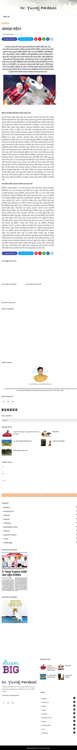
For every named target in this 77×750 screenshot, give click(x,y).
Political (6, 512)
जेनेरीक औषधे (68, 647)
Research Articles (9, 516)
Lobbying (6, 505)
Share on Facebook (9, 39)
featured (6, 497)
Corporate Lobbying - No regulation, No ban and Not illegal (26, 414)
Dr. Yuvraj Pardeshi (8, 34)
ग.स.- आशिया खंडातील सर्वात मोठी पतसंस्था (22, 423)
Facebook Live (8, 493)
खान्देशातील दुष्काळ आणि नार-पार (20, 432)
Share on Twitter (26, 39)
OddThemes (44, 730)
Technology (5, 23)
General (6, 501)
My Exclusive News (10, 508)
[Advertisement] (38, 621)
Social (5, 520)
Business (6, 489)
